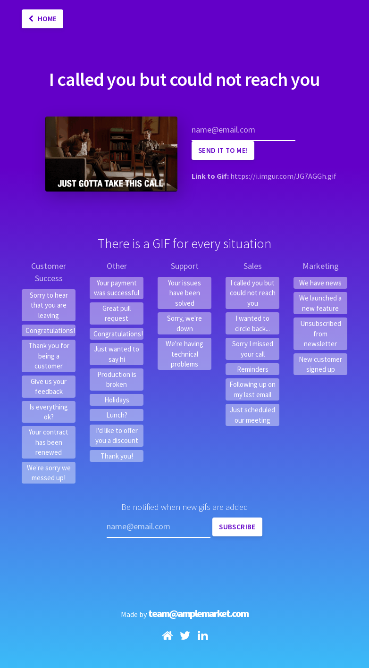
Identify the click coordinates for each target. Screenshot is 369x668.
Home (42, 18)
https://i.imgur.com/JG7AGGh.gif (283, 176)
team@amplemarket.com (198, 613)
